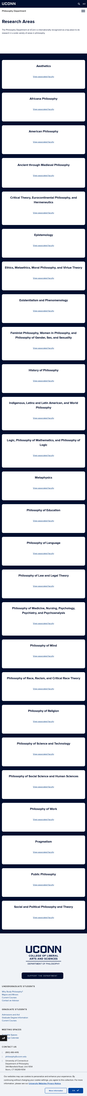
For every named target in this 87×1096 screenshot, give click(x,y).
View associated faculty (43, 76)
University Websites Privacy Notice (45, 1083)
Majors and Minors (10, 994)
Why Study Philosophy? (12, 991)
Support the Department (42, 976)
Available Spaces (9, 1035)
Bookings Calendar (10, 1038)
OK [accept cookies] (75, 1090)
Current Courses (9, 997)
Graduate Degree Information (15, 1017)
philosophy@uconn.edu (16, 1056)
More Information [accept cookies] (56, 1091)
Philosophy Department (14, 11)
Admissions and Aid (11, 1014)
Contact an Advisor (10, 1000)
